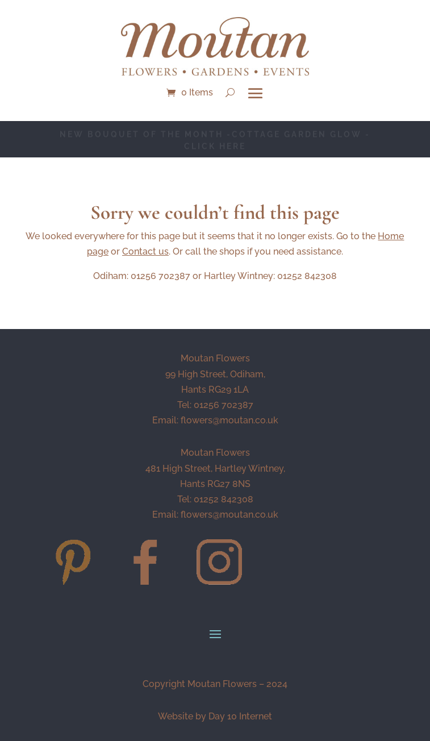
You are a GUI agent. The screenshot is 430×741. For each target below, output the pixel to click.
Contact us (145, 251)
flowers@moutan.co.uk (229, 420)
